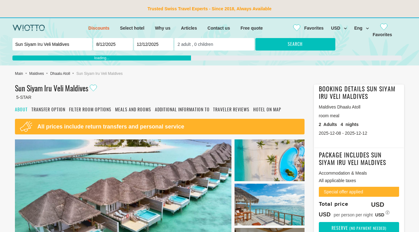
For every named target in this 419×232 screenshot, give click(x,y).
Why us (162, 28)
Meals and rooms (133, 110)
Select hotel (132, 28)
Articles (189, 28)
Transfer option (48, 110)
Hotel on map (267, 110)
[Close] (306, 28)
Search (295, 44)
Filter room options (90, 110)
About (21, 110)
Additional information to (182, 110)
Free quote (251, 28)
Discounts (98, 28)
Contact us (218, 28)
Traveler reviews (231, 110)
